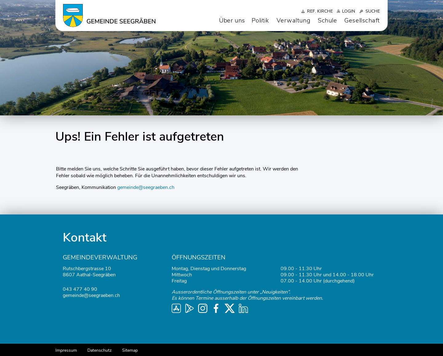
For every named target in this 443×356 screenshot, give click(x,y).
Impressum (66, 350)
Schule (327, 20)
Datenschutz (99, 350)
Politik (260, 20)
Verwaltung (294, 20)
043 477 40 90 (80, 289)
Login (348, 11)
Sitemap (130, 350)
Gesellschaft (362, 20)
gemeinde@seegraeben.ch (145, 187)
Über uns (232, 20)
